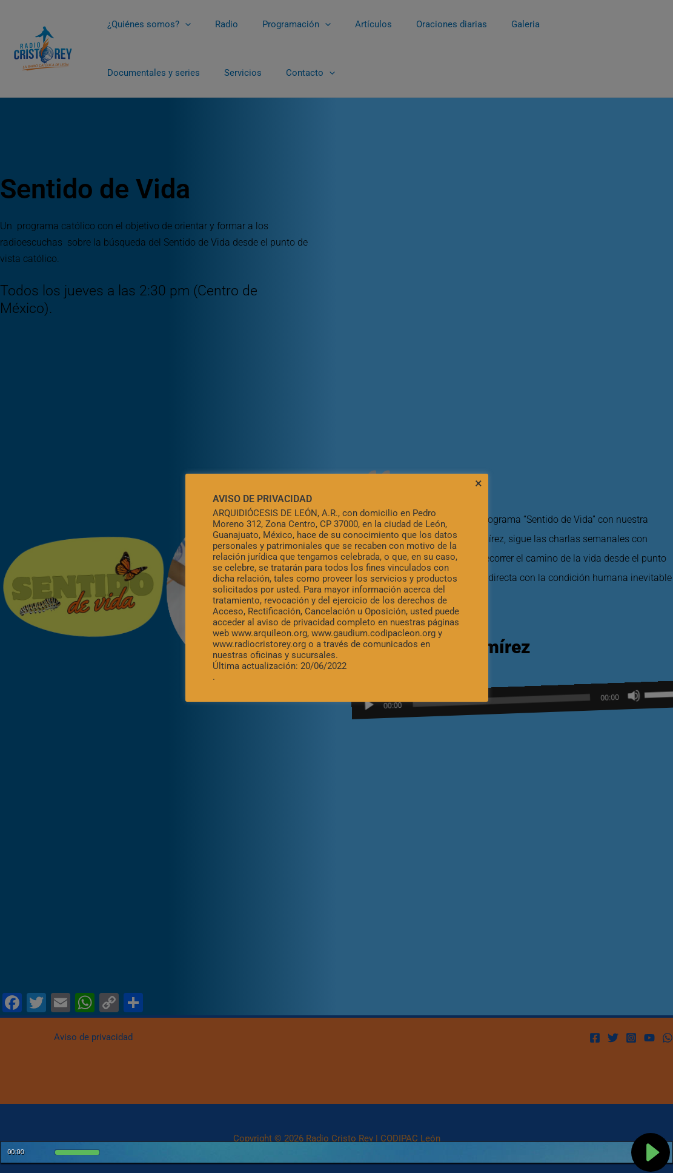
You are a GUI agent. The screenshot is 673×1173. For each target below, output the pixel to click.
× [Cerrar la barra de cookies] (478, 483)
